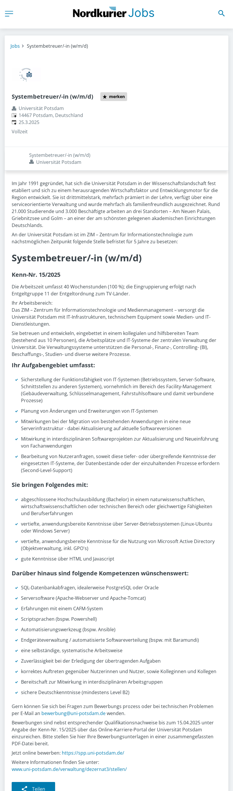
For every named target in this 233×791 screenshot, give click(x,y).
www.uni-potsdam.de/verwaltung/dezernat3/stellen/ (69, 745)
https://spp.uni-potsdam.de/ (93, 729)
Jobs (15, 46)
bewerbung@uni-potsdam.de (73, 690)
